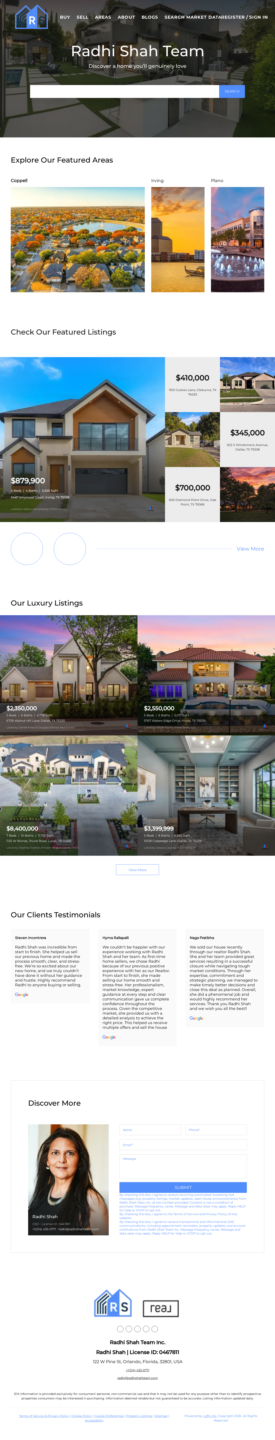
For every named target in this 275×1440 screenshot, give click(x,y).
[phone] (216, 1129)
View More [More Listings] (250, 549)
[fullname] (150, 1129)
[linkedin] (129, 1329)
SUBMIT (183, 1187)
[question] (183, 1166)
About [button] (126, 17)
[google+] (154, 1329)
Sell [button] (82, 17)
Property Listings (139, 1416)
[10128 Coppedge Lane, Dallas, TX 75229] (206, 795)
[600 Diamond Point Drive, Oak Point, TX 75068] (247, 521)
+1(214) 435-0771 (44, 1229)
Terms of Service (185, 1214)
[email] (183, 1144)
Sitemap (161, 1416)
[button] (31, 17)
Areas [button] (103, 17)
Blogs (150, 17)
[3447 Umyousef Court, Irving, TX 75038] (82, 521)
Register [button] (233, 17)
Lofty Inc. (210, 1416)
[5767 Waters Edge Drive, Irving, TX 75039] (206, 675)
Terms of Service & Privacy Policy (44, 1416)
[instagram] (137, 1329)
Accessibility (94, 1420)
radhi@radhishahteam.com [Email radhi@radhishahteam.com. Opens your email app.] (137, 1378)
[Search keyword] (124, 91)
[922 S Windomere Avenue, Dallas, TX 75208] (192, 466)
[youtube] (146, 1329)
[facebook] (120, 1329)
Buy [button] (65, 17)
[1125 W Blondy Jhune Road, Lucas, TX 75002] (69, 795)
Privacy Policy (216, 1214)
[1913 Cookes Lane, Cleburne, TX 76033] (247, 411)
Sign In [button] (258, 17)
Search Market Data (193, 17)
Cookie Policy (82, 1416)
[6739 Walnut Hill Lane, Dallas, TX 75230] (69, 675)
